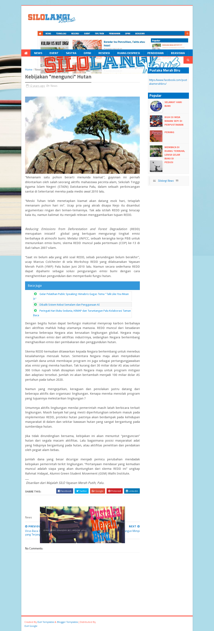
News (38, 53)
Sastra (71, 53)
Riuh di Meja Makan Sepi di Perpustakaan (173, 121)
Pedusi (168, 162)
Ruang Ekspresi (128, 53)
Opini (87, 53)
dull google (30, 626)
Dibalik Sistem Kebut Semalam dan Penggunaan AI (69, 304)
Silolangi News (166, 181)
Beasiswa (178, 53)
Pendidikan (155, 53)
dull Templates (45, 622)
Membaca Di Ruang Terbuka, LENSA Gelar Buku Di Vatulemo (167, 154)
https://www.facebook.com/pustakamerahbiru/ (168, 82)
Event (54, 53)
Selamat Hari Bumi (173, 104)
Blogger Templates (67, 622)
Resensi (104, 53)
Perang (169, 132)
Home (28, 69)
